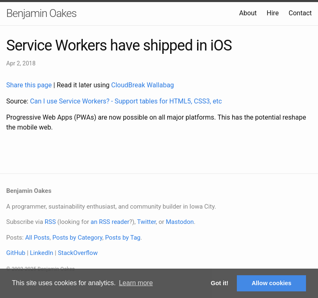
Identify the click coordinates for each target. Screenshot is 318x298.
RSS (50, 222)
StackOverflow (78, 253)
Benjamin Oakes (41, 13)
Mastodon (180, 222)
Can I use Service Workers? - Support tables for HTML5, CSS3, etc (126, 101)
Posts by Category (77, 237)
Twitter (146, 222)
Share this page (29, 85)
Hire (273, 13)
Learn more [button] (136, 282)
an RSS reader (110, 222)
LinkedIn (41, 253)
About (248, 13)
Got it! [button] (219, 283)
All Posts (37, 237)
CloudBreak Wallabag (142, 85)
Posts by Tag (123, 237)
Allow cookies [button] (272, 283)
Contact (300, 13)
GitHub (15, 253)
